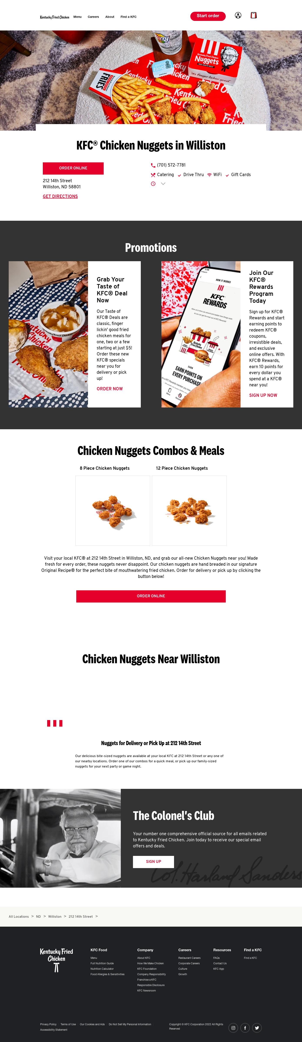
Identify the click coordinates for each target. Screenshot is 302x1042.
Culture (182, 969)
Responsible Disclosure (150, 985)
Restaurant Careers (189, 958)
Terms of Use (68, 1024)
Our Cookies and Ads (92, 1024)
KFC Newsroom (146, 991)
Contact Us (220, 963)
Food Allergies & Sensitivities (107, 974)
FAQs (216, 958)
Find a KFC (250, 958)
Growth (182, 974)
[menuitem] (77, 17)
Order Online (73, 168)
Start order (208, 16)
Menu (94, 958)
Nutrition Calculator (102, 969)
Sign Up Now (263, 396)
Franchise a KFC (146, 980)
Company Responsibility (151, 974)
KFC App (218, 969)
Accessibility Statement (53, 1030)
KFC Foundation (147, 969)
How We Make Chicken (150, 963)
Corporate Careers (189, 963)
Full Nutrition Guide (102, 963)
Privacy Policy (48, 1024)
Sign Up (153, 863)
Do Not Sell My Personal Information (130, 1024)
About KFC (143, 958)
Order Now (110, 389)
